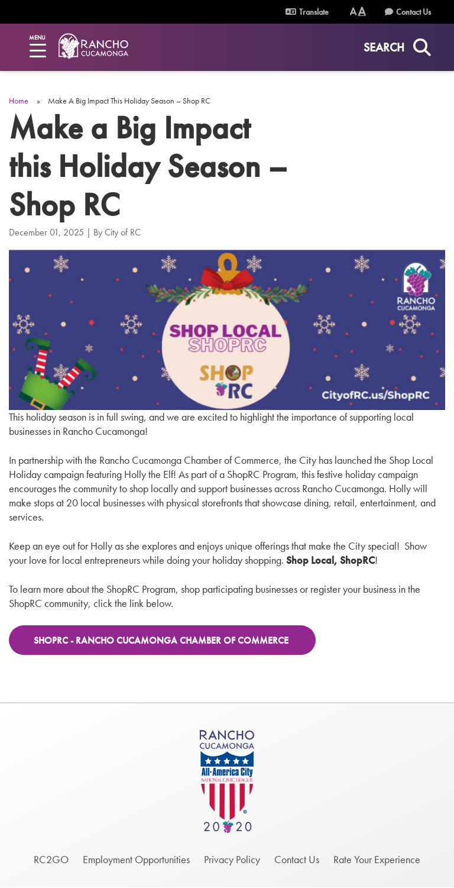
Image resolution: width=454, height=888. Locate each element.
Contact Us (413, 12)
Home (18, 100)
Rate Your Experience (376, 859)
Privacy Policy (232, 859)
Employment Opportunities (136, 859)
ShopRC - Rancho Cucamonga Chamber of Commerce (162, 640)
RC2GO (51, 859)
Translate (307, 12)
